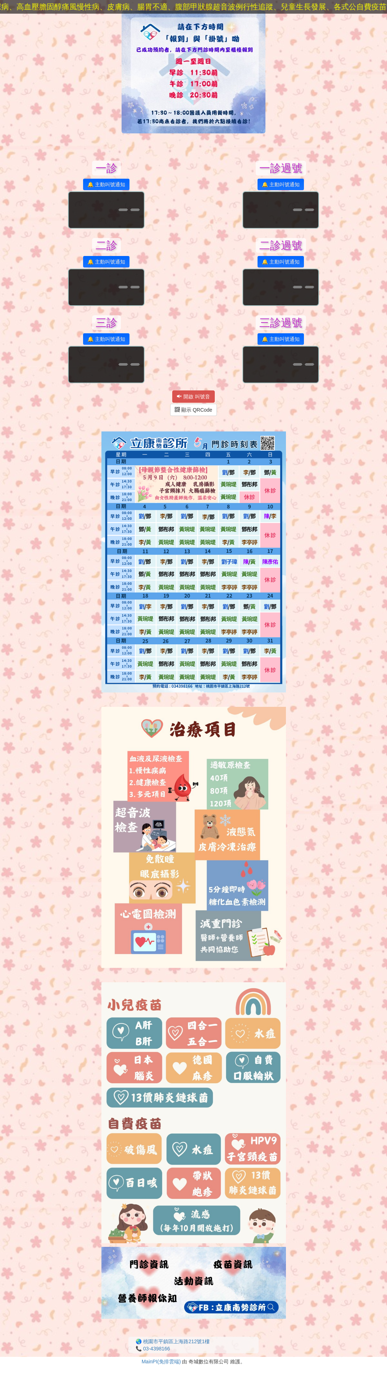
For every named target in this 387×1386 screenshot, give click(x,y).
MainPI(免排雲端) (161, 1361)
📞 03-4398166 (153, 1348)
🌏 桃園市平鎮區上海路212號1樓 (173, 1341)
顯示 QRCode (193, 410)
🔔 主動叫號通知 (106, 184)
